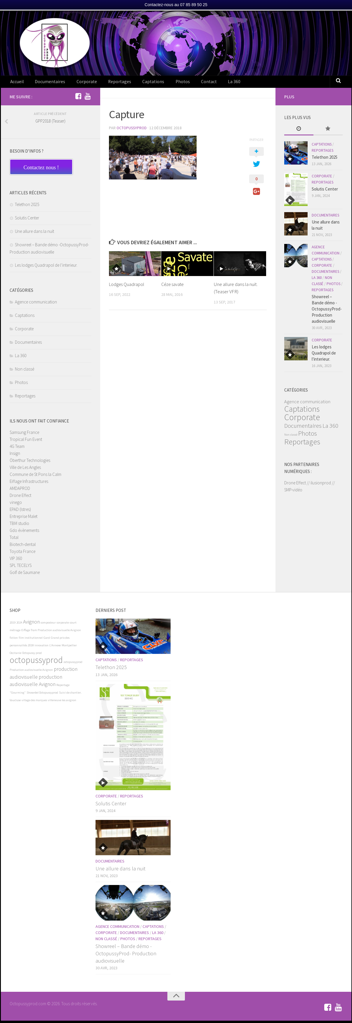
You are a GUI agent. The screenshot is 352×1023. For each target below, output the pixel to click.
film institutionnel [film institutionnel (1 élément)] (31, 640)
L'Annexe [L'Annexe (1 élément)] (55, 648)
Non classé (24, 371)
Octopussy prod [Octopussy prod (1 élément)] (32, 655)
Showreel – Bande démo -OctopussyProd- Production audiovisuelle (327, 311)
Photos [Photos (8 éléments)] (307, 436)
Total (14, 539)
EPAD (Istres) (20, 511)
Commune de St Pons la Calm (35, 476)
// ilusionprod (319, 485)
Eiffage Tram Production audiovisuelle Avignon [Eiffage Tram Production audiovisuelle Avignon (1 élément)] (51, 632)
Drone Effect (20, 497)
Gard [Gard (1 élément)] (47, 640)
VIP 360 (16, 560)
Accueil (16, 83)
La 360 (207, 83)
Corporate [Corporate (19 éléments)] (302, 419)
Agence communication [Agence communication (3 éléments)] (307, 404)
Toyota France (22, 553)
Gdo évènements (24, 532)
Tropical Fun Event (26, 441)
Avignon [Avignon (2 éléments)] (31, 624)
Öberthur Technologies (30, 462)
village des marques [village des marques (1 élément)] (34, 702)
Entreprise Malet (23, 518)
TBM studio (19, 525)
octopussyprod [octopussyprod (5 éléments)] (36, 662)
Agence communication (36, 304)
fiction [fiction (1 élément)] (14, 640)
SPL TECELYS (21, 567)
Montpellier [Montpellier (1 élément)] (69, 648)
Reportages (108, 83)
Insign (15, 455)
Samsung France (24, 434)
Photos (163, 83)
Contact (185, 83)
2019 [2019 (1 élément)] (12, 625)
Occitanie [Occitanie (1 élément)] (15, 655)
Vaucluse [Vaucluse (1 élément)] (15, 702)
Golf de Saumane (25, 574)
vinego (16, 504)
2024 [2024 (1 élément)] (19, 625)
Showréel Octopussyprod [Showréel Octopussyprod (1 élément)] (42, 695)
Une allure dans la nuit (34, 233)
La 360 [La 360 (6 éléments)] (330, 428)
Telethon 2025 (27, 207)
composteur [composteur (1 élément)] (48, 625)
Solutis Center (27, 220)
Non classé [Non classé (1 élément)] (290, 437)
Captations (138, 83)
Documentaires (46, 83)
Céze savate (173, 286)
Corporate (79, 83)
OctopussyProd (132, 130)
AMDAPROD (20, 490)
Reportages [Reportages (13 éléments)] (302, 444)
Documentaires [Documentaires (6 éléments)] (303, 428)
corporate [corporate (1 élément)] (63, 625)
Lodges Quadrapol (127, 286)
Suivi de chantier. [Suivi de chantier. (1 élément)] (70, 695)
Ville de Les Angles (25, 469)
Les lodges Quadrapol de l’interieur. (46, 267)
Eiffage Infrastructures (29, 483)
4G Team (17, 448)
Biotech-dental (23, 546)
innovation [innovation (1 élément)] (41, 648)
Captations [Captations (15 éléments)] (302, 411)
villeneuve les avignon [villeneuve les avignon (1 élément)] (62, 702)
